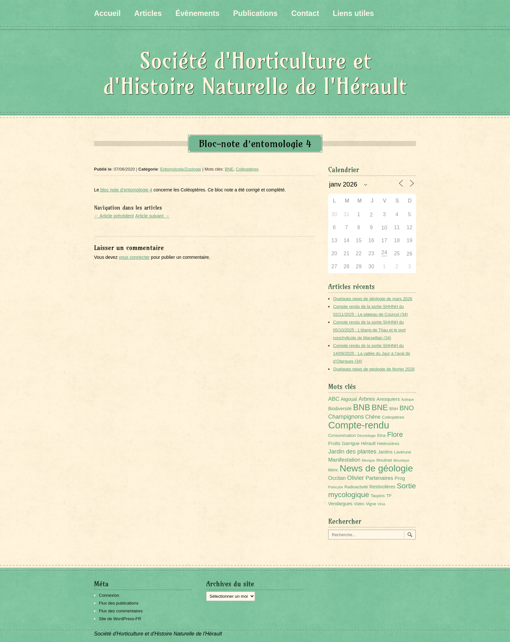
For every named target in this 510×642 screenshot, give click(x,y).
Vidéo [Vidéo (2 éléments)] (359, 504)
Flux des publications (118, 603)
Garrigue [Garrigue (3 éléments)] (350, 443)
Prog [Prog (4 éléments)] (400, 478)
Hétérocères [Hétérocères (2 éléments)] (388, 443)
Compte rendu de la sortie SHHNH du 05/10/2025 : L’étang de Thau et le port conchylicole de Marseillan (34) (369, 330)
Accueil (107, 13)
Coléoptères (247, 169)
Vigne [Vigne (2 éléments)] (371, 504)
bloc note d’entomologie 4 (125, 189)
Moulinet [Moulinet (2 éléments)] (384, 460)
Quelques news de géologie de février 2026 (374, 369)
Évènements (197, 13)
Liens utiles (353, 13)
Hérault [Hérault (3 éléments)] (368, 443)
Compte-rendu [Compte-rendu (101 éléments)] (358, 425)
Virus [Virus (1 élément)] (381, 504)
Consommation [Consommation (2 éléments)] (342, 435)
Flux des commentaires (120, 610)
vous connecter (134, 257)
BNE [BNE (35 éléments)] (379, 407)
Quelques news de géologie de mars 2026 (372, 298)
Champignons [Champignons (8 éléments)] (346, 416)
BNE (229, 169)
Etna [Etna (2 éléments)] (381, 435)
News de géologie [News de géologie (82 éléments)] (376, 468)
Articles (148, 13)
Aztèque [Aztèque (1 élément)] (407, 399)
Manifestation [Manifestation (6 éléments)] (344, 460)
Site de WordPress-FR (120, 618)
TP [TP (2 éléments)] (388, 496)
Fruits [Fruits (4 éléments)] (334, 443)
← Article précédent (114, 215)
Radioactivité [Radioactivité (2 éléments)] (356, 487)
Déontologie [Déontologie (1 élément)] (366, 436)
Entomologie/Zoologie (180, 169)
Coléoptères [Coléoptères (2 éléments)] (393, 417)
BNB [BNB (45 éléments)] (361, 407)
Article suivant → (152, 215)
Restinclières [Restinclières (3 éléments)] (382, 486)
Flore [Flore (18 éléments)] (395, 435)
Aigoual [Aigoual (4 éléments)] (349, 399)
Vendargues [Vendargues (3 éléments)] (340, 503)
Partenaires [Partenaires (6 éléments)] (379, 478)
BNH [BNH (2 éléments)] (393, 409)
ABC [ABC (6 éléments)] (333, 399)
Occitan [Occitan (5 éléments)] (337, 478)
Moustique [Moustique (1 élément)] (401, 460)
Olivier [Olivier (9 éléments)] (355, 477)
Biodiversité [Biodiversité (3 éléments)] (340, 408)
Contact (305, 13)
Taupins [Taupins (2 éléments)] (377, 496)
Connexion (109, 595)
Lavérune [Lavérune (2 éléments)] (402, 452)
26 (409, 254)
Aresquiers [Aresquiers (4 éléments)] (388, 399)
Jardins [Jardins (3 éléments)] (385, 451)
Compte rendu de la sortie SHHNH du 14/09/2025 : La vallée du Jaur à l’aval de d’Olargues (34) (371, 353)
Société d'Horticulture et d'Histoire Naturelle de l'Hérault (255, 73)
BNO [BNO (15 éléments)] (406, 408)
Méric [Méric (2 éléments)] (333, 470)
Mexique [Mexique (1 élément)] (368, 460)
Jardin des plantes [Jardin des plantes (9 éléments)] (352, 451)
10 (384, 227)
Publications (255, 13)
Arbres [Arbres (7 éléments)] (366, 399)
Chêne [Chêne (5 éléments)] (373, 417)
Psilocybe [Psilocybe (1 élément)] (335, 487)
